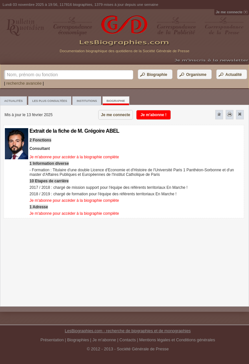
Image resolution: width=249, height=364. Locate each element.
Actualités (13, 101)
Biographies (78, 339)
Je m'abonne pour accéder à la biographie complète (74, 157)
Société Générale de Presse (143, 348)
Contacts (127, 339)
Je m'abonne (104, 339)
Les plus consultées (49, 101)
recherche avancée (24, 83)
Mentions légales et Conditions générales (177, 339)
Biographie (116, 101)
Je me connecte (115, 115)
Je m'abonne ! (153, 115)
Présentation (52, 339)
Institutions (87, 101)
